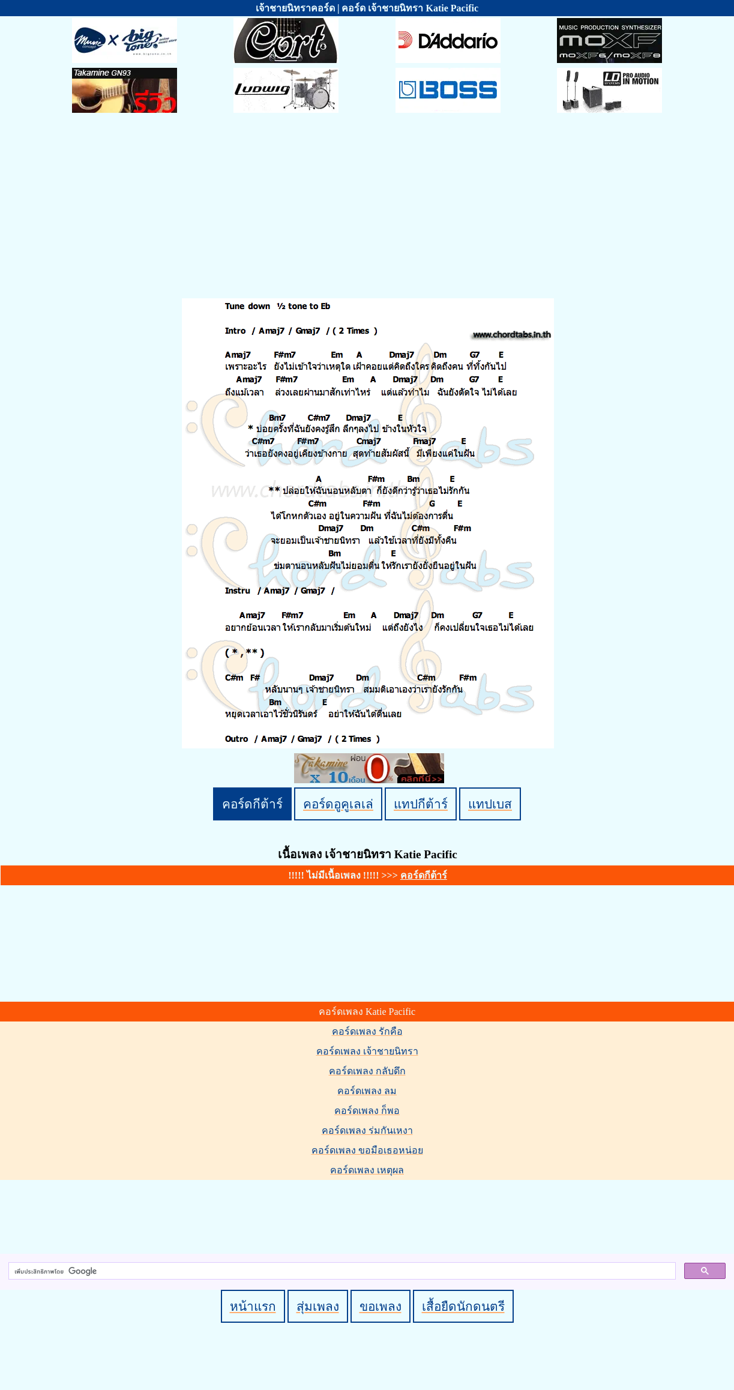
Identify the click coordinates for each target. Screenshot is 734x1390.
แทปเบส (490, 804)
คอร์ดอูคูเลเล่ (338, 804)
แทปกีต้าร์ (421, 804)
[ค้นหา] (340, 1271)
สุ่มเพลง (317, 1306)
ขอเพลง (380, 1306)
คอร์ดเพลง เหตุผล (367, 1170)
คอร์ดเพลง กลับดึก (367, 1071)
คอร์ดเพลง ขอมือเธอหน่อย (367, 1150)
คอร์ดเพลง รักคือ (367, 1031)
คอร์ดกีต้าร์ (252, 804)
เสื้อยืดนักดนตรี (463, 1306)
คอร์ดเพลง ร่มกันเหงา (367, 1130)
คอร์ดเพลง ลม (367, 1091)
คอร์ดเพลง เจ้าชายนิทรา (367, 1051)
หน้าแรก (253, 1306)
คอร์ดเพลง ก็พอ (367, 1111)
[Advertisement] (367, 208)
